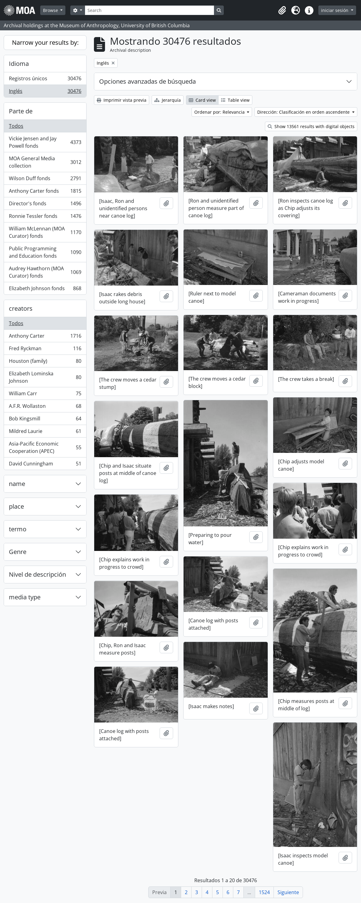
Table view (235, 100)
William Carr (45, 395)
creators (21, 308)
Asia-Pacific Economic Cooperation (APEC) (45, 447)
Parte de (21, 111)
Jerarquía (167, 100)
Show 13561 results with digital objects (311, 126)
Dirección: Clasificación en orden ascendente (304, 112)
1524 (264, 892)
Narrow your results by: (45, 42)
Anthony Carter (45, 337)
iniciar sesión (335, 10)
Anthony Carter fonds (45, 192)
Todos (16, 126)
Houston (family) (45, 362)
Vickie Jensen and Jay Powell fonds (45, 142)
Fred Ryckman (45, 350)
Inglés (45, 92)
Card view (202, 100)
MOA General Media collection (45, 162)
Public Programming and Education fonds (45, 252)
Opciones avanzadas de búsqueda (147, 81)
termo (17, 529)
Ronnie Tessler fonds (45, 217)
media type (25, 597)
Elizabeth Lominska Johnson (45, 377)
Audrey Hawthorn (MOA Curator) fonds (45, 272)
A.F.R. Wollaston (45, 407)
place (16, 506)
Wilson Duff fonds (45, 180)
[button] (282, 10)
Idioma (19, 63)
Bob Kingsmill (45, 420)
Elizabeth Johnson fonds (45, 289)
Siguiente (288, 892)
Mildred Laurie (45, 432)
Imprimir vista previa (121, 100)
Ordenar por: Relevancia (220, 112)
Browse (51, 10)
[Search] (149, 10)
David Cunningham (45, 465)
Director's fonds (45, 205)
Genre (17, 552)
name (17, 484)
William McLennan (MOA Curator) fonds (45, 232)
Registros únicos (45, 80)
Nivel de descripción (37, 574)
